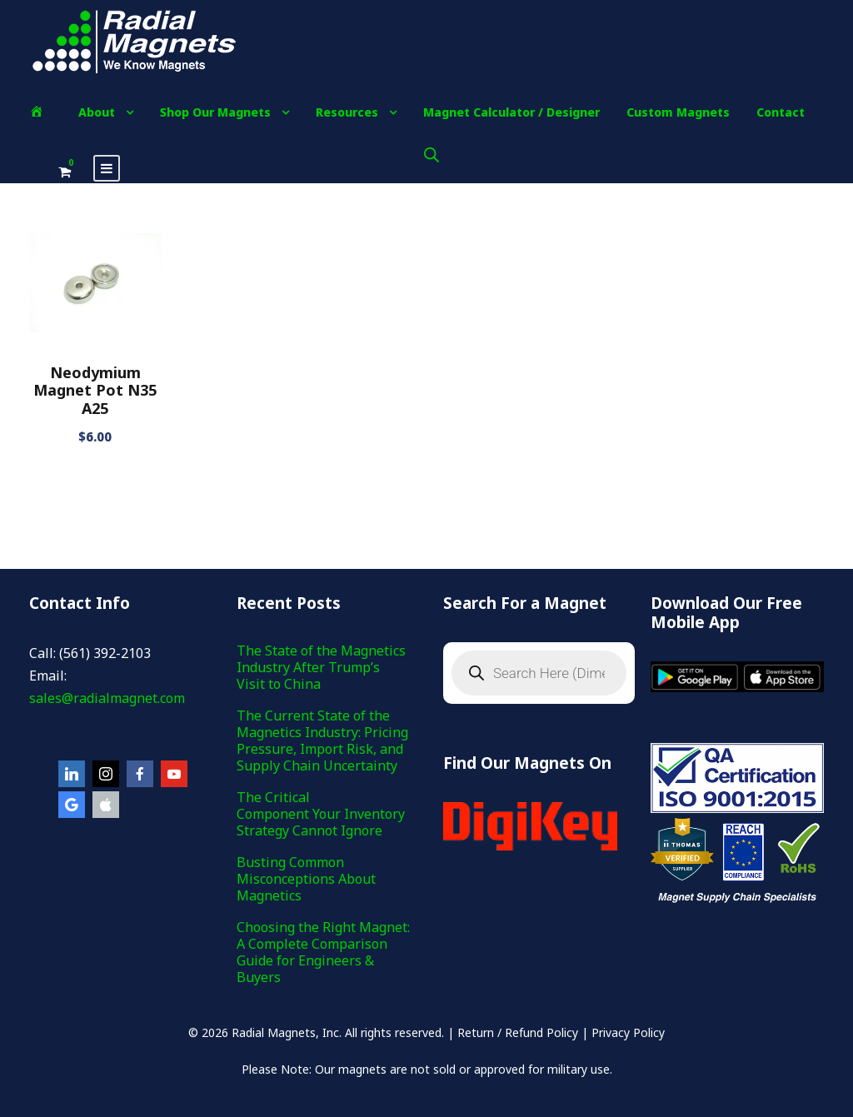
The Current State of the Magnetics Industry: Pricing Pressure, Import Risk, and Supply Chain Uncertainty (322, 740)
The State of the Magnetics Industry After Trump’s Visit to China (321, 667)
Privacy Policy (628, 1032)
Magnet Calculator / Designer (511, 112)
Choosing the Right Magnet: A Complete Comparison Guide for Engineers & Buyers (323, 952)
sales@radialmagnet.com (107, 698)
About (96, 112)
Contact (780, 112)
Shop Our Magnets (215, 112)
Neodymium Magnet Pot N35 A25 (95, 390)
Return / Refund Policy (517, 1032)
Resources (347, 112)
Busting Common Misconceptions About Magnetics (306, 879)
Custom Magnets (678, 112)
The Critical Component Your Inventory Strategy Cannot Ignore (321, 814)
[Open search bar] (431, 154)
